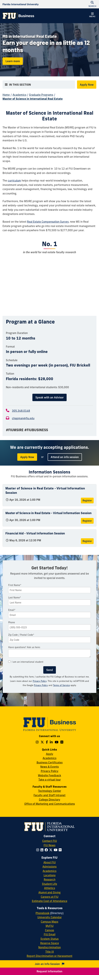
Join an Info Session (49, 964)
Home (6, 94)
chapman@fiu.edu (23, 418)
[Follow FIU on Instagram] (38, 850)
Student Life (49, 884)
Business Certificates (50, 762)
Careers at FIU (49, 896)
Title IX (49, 951)
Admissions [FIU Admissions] (49, 866)
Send (49, 670)
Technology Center (49, 790)
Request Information (49, 971)
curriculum (14, 180)
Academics (19, 94)
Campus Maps (49, 921)
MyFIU (50, 925)
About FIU (49, 862)
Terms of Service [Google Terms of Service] (61, 685)
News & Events (49, 766)
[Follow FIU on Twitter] (51, 850)
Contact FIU (49, 841)
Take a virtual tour (49, 779)
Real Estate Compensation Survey (48, 221)
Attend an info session (65, 457)
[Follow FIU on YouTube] (56, 850)
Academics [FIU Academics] (49, 871)
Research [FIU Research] (49, 879)
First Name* (14, 585)
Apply (49, 754)
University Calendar (49, 917)
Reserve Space (49, 943)
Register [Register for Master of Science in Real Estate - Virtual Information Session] (87, 500)
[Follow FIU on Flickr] (61, 850)
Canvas (49, 930)
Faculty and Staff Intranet (49, 795)
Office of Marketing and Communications (49, 803)
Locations (50, 875)
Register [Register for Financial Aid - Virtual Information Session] (87, 541)
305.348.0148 (21, 410)
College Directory (49, 799)
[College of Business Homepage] (18, 15)
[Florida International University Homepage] (21, 4)
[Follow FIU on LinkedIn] (42, 850)
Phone (11, 622)
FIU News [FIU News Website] (49, 845)
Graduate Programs (41, 94)
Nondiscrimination (49, 947)
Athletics (49, 888)
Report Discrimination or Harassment (49, 956)
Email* (11, 609)
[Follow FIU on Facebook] (47, 850)
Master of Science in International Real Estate (33, 98)
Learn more (13, 61)
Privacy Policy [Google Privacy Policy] (41, 685)
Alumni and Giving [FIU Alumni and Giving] (49, 892)
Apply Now (87, 84)
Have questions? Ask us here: (24, 647)
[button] (92, 15)
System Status (49, 938)
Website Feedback (49, 775)
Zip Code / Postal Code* (21, 634)
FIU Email (49, 934)
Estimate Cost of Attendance (49, 901)
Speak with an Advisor (49, 397)
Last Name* (14, 597)
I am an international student (25, 661)
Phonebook (43, 913)
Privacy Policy (39, 681)
